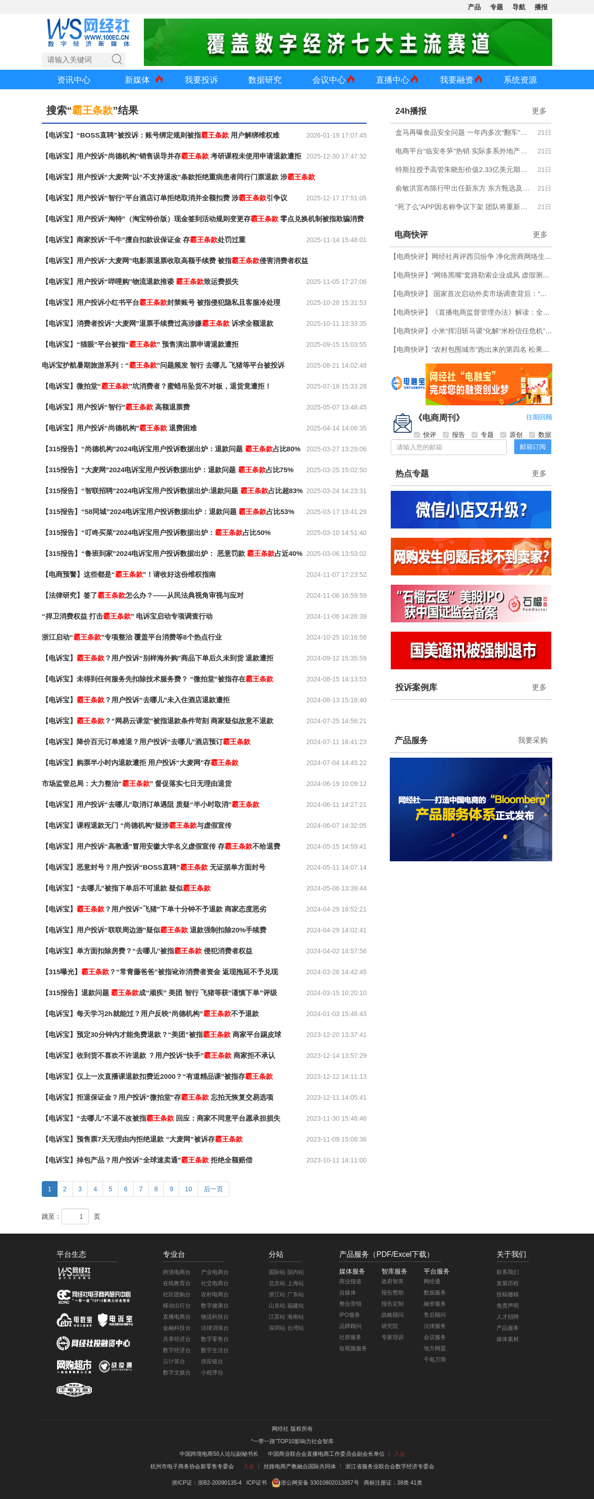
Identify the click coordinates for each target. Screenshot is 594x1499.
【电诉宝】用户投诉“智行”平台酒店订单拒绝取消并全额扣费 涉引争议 (164, 198)
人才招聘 (508, 1317)
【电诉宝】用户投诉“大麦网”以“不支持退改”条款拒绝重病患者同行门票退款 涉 (178, 177)
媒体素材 (508, 1339)
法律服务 (435, 1326)
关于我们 (511, 1254)
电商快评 (411, 234)
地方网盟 (435, 1348)
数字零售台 (215, 1339)
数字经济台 (177, 1350)
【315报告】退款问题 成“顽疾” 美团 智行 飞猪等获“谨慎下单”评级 (159, 993)
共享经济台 (177, 1339)
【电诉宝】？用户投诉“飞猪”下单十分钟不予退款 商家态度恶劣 (154, 909)
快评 (425, 434)
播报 (541, 7)
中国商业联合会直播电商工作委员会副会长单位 (326, 1454)
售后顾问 (435, 1315)
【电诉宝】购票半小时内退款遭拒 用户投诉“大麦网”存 (140, 762)
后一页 (213, 1189)
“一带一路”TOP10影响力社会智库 (292, 1441)
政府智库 (392, 1281)
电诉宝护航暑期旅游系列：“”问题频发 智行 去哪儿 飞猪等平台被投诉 (163, 365)
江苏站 (277, 1317)
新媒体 (137, 80)
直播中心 (392, 80)
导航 (518, 7)
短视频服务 (353, 1348)
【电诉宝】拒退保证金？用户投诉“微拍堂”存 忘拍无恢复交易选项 (157, 1097)
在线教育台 (177, 1283)
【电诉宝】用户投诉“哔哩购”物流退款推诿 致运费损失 (140, 281)
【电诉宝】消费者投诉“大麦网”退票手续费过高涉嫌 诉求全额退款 (157, 323)
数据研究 (265, 80)
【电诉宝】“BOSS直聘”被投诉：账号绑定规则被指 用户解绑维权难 (160, 135)
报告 (454, 434)
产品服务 (411, 740)
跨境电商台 (177, 1272)
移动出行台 (177, 1305)
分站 (276, 1254)
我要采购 (533, 740)
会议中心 (329, 80)
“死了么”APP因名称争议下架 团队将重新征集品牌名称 (463, 207)
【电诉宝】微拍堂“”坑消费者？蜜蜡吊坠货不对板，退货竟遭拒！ (156, 386)
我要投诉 (201, 80)
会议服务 (435, 1337)
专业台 (174, 1254)
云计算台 (174, 1361)
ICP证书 (256, 1482)
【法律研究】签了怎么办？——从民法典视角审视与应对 (143, 595)
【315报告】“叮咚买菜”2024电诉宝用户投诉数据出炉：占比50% (156, 532)
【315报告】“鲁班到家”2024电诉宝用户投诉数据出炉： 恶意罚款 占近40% (172, 553)
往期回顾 (539, 417)
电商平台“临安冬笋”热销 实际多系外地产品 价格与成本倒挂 (463, 151)
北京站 (277, 1283)
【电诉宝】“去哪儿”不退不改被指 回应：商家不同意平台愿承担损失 (161, 1118)
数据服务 (435, 1292)
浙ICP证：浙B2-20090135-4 (207, 1482)
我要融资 (456, 80)
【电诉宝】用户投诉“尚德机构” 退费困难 (119, 428)
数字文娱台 (177, 1372)
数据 (540, 434)
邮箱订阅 (533, 446)
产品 (474, 7)
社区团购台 (177, 1294)
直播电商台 (177, 1317)
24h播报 (410, 111)
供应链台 (212, 1361)
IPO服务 (349, 1315)
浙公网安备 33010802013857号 (320, 1482)
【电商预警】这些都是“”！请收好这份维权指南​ (129, 574)
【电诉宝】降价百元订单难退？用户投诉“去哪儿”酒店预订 (146, 742)
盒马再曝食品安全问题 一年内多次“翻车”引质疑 (463, 132)
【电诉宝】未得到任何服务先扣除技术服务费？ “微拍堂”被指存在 (157, 679)
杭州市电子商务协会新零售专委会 (192, 1466)
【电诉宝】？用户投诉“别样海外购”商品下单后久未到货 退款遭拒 (157, 658)
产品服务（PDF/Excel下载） (386, 1254)
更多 (539, 111)
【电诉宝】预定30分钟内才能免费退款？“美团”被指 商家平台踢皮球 (161, 1034)
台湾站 (295, 1328)
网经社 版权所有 (292, 1429)
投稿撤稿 (508, 1294)
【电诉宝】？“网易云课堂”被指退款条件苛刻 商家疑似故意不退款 (157, 721)
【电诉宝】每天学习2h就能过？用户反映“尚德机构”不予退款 (150, 1013)
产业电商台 (215, 1272)
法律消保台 (215, 1328)
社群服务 (350, 1337)
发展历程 (508, 1283)
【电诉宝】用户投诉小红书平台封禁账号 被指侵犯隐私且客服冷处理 (161, 302)
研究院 (389, 1326)
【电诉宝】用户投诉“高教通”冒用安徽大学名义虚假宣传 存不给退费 (161, 846)
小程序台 (212, 1372)
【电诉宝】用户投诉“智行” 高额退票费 (116, 407)
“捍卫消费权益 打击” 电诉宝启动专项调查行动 (127, 616)
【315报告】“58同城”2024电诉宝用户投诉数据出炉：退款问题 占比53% (168, 511)
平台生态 (71, 1254)
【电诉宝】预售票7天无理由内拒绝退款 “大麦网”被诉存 (142, 1139)
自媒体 (347, 1292)
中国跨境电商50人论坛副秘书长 (219, 1454)
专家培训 (392, 1337)
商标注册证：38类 (387, 1482)
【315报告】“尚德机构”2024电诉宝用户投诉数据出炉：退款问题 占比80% (171, 449)
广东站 (295, 1294)
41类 (416, 1482)
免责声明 (508, 1305)
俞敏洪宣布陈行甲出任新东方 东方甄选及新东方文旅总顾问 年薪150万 (463, 188)
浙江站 (277, 1294)
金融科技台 (177, 1328)
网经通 (432, 1281)
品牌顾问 (350, 1326)
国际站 (277, 1272)
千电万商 (435, 1359)
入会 (399, 1454)
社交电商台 (215, 1283)
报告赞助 (392, 1292)
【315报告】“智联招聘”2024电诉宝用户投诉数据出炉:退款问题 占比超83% (172, 491)
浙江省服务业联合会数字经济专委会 (389, 1466)
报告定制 (392, 1304)
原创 (511, 434)
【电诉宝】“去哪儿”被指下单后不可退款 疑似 (126, 888)
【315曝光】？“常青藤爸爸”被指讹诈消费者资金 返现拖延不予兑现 (160, 972)
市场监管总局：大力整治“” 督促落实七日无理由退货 (137, 783)
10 (188, 1189)
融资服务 (435, 1304)
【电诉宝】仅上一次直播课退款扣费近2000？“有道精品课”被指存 (157, 1076)
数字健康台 (215, 1305)
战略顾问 (392, 1315)
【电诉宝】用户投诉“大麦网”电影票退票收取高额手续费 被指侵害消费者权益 (175, 260)
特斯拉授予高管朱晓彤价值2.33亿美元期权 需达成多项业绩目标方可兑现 (463, 169)
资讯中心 (73, 80)
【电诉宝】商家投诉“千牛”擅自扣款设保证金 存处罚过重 (143, 240)
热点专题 (412, 473)
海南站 (295, 1317)
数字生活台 (215, 1350)
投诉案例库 (416, 687)
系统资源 (520, 80)
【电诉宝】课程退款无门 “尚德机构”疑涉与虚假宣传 (137, 825)
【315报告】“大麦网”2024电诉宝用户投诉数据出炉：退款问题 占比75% (168, 470)
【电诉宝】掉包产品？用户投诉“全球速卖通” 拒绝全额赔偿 (147, 1160)
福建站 (295, 1305)
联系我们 (508, 1272)
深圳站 (277, 1328)
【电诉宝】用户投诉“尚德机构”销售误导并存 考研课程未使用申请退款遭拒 (171, 156)
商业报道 (350, 1281)
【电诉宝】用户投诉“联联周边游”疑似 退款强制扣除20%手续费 (154, 930)
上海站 (295, 1283)
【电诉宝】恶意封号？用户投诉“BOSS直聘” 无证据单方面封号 (153, 867)
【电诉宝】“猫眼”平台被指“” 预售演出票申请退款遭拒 (140, 344)
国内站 (295, 1272)
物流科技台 (215, 1317)
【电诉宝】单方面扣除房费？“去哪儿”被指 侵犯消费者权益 (147, 951)
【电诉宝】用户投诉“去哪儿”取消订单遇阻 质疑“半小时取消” (150, 804)
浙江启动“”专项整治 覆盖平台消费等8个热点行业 (132, 637)
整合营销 (350, 1304)
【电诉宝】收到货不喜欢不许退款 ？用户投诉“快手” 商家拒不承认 (158, 1055)
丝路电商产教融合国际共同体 (300, 1466)
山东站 (277, 1305)
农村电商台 (215, 1294)
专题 (496, 7)
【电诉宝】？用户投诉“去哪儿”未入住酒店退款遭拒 (136, 700)
